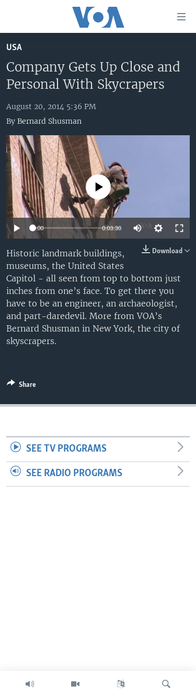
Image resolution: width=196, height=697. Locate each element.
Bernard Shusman (49, 121)
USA (14, 47)
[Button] (21, 386)
